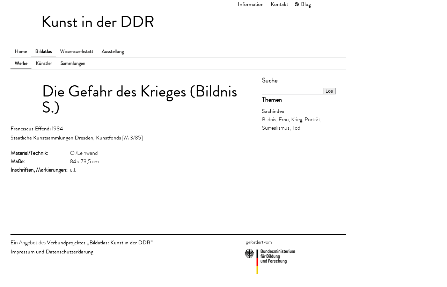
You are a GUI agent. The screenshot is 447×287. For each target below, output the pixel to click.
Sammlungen (72, 63)
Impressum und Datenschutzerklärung (51, 251)
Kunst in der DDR (97, 21)
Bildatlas (43, 51)
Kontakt (279, 4)
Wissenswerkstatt (76, 51)
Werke (21, 63)
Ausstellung (113, 51)
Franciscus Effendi (30, 128)
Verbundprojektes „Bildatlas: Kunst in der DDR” (100, 242)
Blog (306, 4)
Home (21, 51)
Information (251, 4)
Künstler (44, 63)
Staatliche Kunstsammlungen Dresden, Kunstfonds (65, 138)
